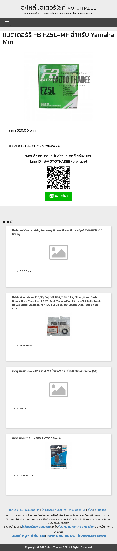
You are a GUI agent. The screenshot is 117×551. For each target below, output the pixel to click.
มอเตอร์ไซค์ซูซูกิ (20, 536)
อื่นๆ (90, 510)
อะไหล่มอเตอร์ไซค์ (29, 510)
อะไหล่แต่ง (100, 510)
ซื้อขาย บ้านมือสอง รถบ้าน (91, 536)
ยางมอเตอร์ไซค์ (77, 510)
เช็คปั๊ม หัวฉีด (38, 536)
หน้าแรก (13, 510)
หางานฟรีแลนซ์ (55, 536)
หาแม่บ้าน (70, 536)
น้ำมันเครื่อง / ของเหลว (54, 510)
